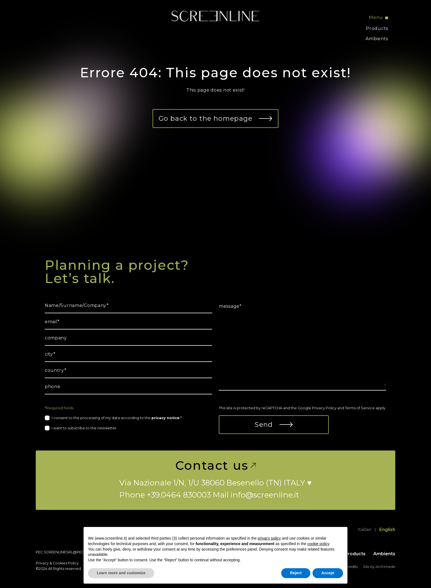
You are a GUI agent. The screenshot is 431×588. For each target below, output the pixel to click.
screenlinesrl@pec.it (65, 552)
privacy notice (165, 418)
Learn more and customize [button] (121, 573)
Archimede (385, 567)
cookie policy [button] (318, 544)
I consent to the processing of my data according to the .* (117, 418)
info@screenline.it (265, 494)
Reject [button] (296, 573)
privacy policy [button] (269, 538)
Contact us (215, 465)
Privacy (42, 563)
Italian (364, 529)
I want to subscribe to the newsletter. (84, 428)
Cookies (60, 563)
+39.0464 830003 (179, 494)
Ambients (377, 38)
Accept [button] (327, 573)
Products (377, 28)
